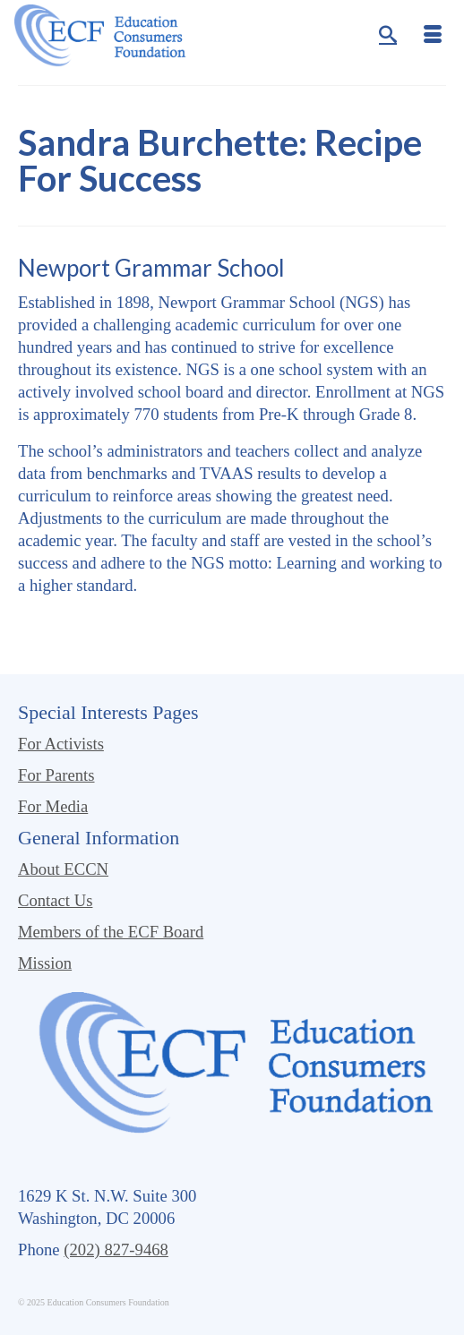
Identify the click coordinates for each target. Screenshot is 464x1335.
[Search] (387, 36)
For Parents (56, 775)
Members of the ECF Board (110, 931)
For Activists (61, 743)
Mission (45, 963)
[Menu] (432, 36)
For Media (53, 806)
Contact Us (55, 900)
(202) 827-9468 (116, 1249)
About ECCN (63, 869)
